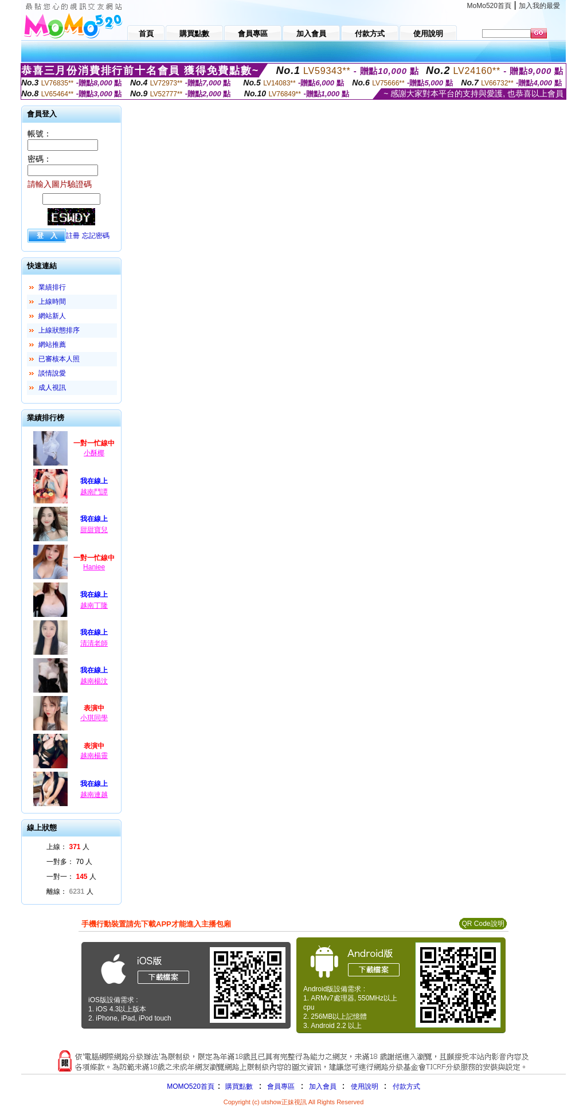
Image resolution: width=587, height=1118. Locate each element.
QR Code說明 (482, 924)
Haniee (94, 567)
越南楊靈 (94, 756)
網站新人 (52, 316)
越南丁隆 (94, 605)
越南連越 (94, 795)
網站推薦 (52, 345)
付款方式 (406, 1086)
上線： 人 (67, 847)
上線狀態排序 (59, 330)
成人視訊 (52, 388)
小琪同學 (94, 718)
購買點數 (238, 1086)
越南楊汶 (94, 681)
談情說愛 (52, 373)
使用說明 (364, 1086)
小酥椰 (94, 453)
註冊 (73, 236)
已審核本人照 (59, 359)
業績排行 (52, 287)
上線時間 (52, 302)
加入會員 (322, 1086)
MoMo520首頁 (489, 6)
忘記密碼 (95, 236)
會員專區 (281, 1086)
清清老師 (94, 643)
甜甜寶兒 (94, 530)
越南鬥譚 (94, 492)
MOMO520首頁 (190, 1086)
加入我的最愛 (539, 6)
